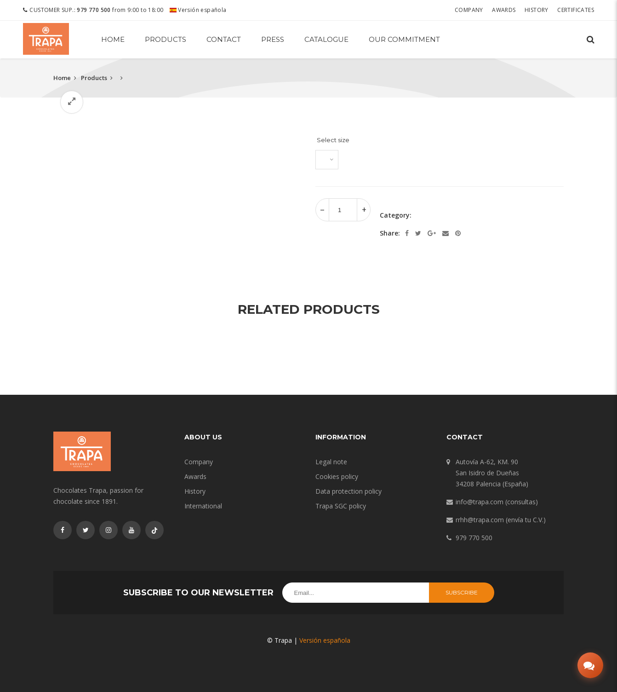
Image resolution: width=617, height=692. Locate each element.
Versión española (198, 10)
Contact (223, 39)
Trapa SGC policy (340, 506)
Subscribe (462, 592)
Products (165, 39)
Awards (503, 10)
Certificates (575, 10)
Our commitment (404, 39)
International (203, 506)
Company (469, 10)
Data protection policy (348, 491)
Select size (333, 140)
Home (113, 39)
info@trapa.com (479, 501)
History (536, 10)
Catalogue (326, 39)
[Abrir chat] (590, 665)
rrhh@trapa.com (480, 519)
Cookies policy (336, 476)
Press (272, 39)
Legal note (331, 461)
